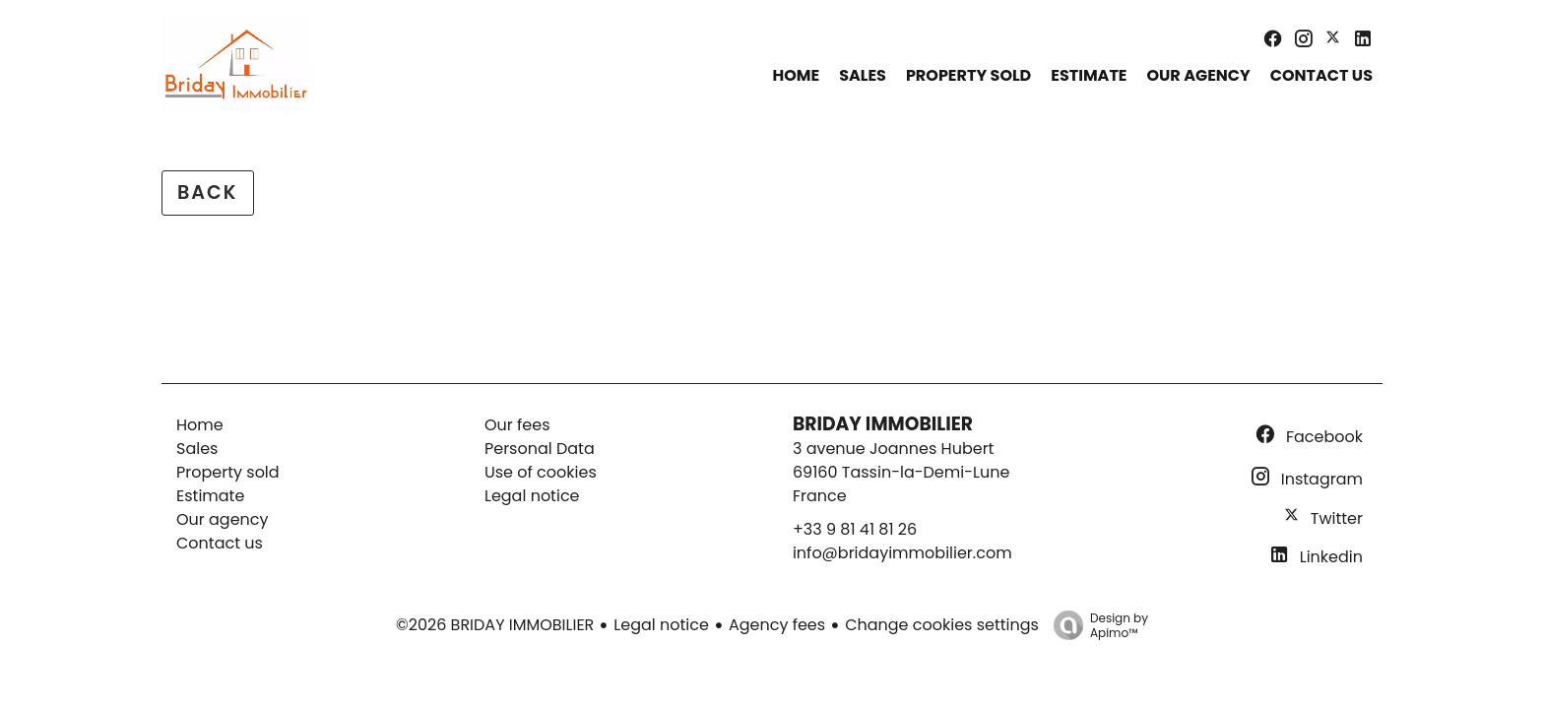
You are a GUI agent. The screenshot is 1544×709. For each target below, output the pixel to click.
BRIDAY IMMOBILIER (883, 424)
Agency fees (777, 624)
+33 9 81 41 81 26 (855, 529)
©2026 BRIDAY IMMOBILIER (495, 624)
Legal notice (661, 624)
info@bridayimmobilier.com (902, 553)
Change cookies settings (942, 624)
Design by (1096, 625)
